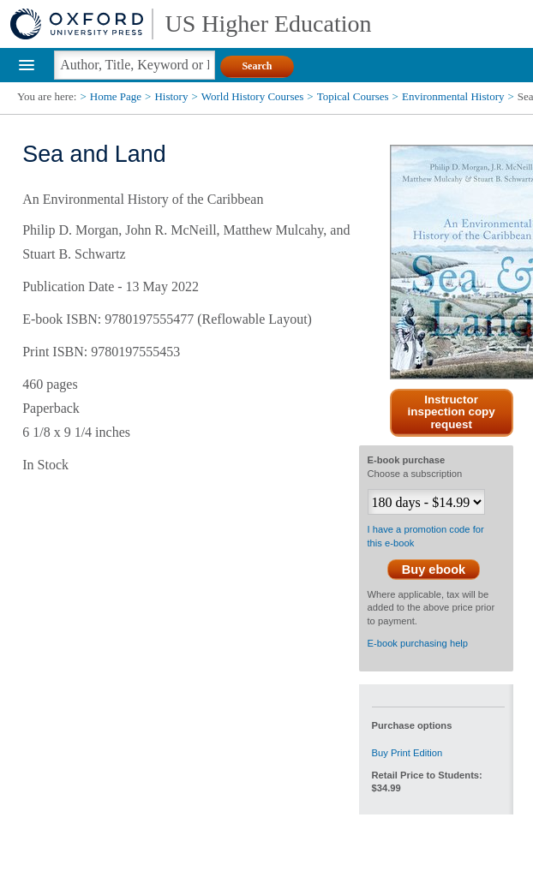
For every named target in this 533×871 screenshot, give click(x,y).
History (171, 96)
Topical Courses (353, 96)
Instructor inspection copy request (451, 412)
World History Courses (252, 96)
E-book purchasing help (418, 643)
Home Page (115, 96)
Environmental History (453, 96)
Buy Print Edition (407, 753)
